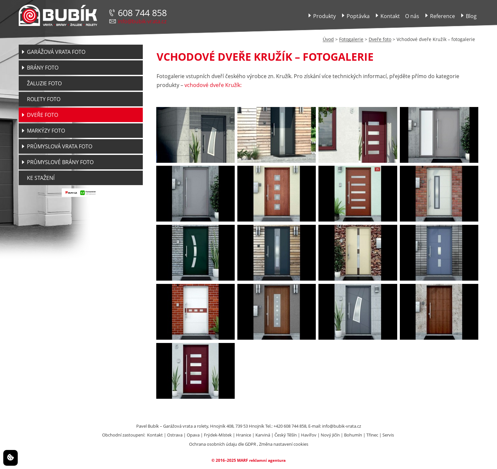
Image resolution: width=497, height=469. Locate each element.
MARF (242, 460)
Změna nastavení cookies (283, 444)
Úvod (328, 39)
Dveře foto (380, 39)
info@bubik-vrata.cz (142, 21)
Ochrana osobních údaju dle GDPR (222, 444)
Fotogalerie (351, 39)
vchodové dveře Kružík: (213, 85)
